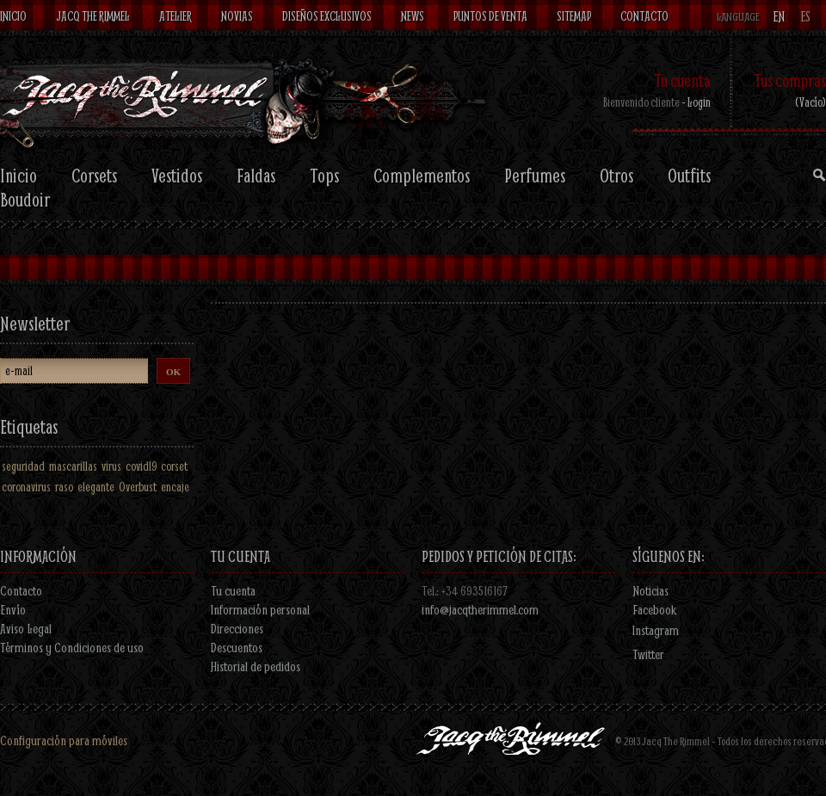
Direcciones (237, 628)
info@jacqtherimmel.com (480, 609)
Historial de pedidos (255, 666)
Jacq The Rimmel (93, 16)
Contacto (21, 590)
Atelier (175, 16)
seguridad (23, 466)
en (779, 17)
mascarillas (73, 466)
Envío (13, 609)
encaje (175, 486)
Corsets (94, 176)
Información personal (260, 609)
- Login (696, 102)
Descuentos (236, 647)
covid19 (141, 466)
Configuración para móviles (63, 740)
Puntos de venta (490, 16)
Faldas (256, 176)
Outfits (689, 176)
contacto (644, 16)
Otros (616, 176)
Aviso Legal (26, 628)
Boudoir (25, 200)
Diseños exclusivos (327, 16)
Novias (237, 16)
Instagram (655, 630)
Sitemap (574, 16)
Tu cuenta (682, 80)
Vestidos (176, 176)
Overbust (138, 486)
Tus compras (790, 80)
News (412, 16)
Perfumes (534, 176)
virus (111, 466)
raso (64, 486)
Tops (324, 176)
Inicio (13, 16)
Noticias (650, 590)
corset (174, 466)
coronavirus (26, 486)
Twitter (648, 654)
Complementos (421, 176)
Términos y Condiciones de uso (72, 647)
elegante (95, 486)
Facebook (654, 609)
